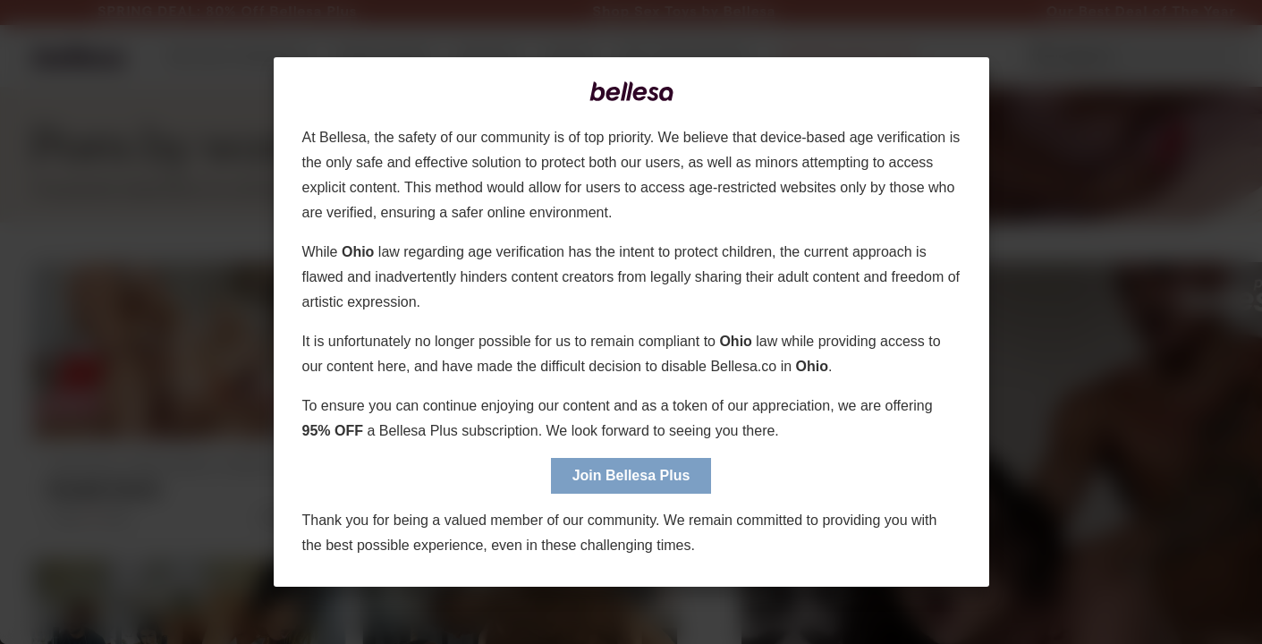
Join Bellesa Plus (631, 475)
